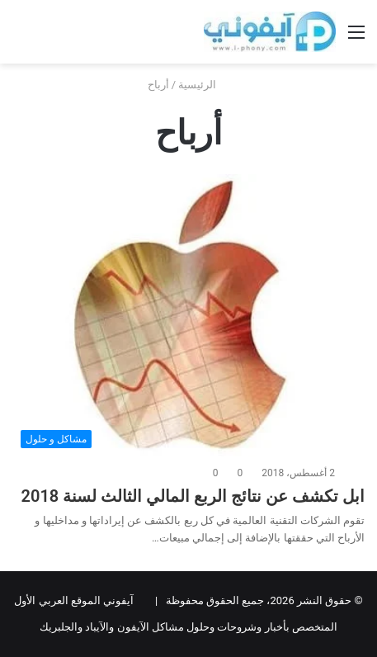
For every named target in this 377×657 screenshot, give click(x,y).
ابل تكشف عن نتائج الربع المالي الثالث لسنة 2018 (193, 496)
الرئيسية (203, 84)
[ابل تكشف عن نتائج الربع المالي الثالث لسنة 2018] (188, 315)
